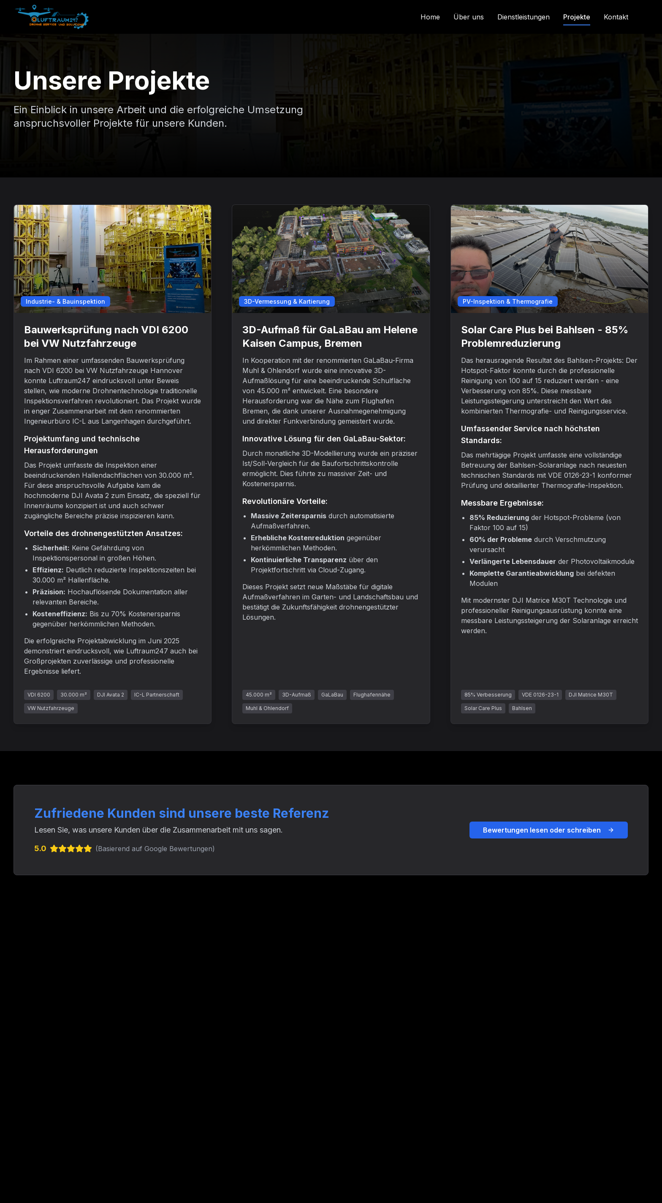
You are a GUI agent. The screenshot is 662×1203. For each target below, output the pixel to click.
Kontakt (616, 17)
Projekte (576, 17)
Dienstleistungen (523, 17)
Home (430, 17)
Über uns (468, 17)
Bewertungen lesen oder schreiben (548, 830)
